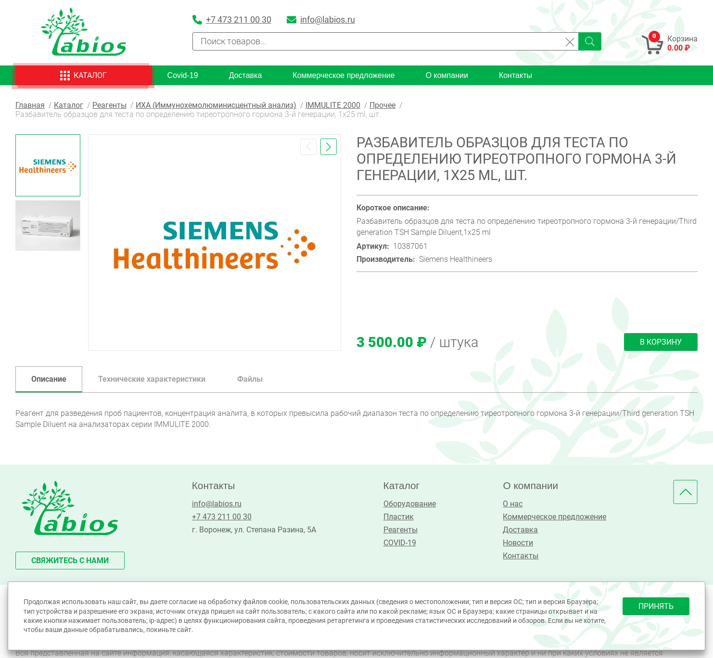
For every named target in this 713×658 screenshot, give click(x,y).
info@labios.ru (217, 503)
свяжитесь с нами (70, 560)
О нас (512, 503)
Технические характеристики (151, 379)
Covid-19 (182, 75)
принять (656, 606)
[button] (308, 147)
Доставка (245, 75)
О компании (447, 75)
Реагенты (400, 529)
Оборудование (409, 503)
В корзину (661, 342)
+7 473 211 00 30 (222, 516)
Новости (518, 542)
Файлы (250, 379)
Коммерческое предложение (344, 75)
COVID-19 (399, 542)
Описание (48, 379)
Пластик (398, 516)
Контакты (515, 75)
